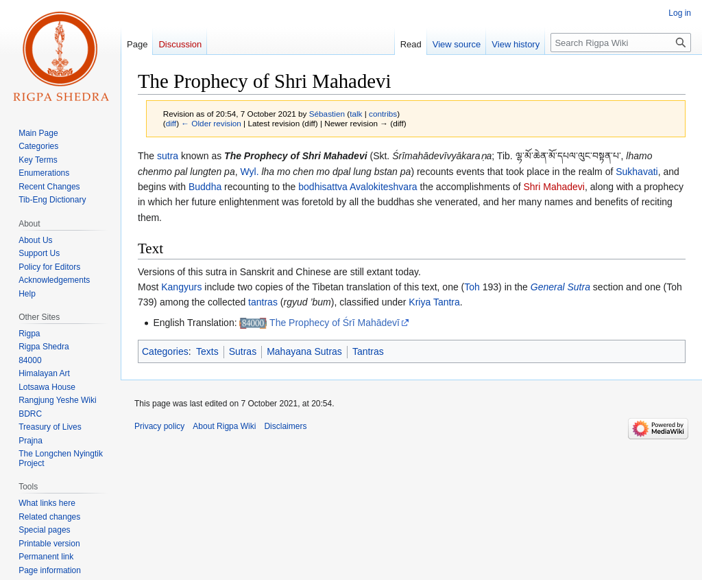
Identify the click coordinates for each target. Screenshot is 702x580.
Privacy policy (159, 426)
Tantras (368, 351)
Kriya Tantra (434, 302)
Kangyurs (181, 286)
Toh (472, 286)
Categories (165, 351)
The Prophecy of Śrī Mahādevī (334, 322)
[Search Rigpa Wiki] (620, 42)
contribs (383, 113)
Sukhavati (636, 171)
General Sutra (560, 286)
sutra (167, 155)
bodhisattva (323, 186)
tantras (263, 302)
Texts (207, 351)
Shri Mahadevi (554, 186)
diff (171, 123)
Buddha (205, 186)
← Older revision (211, 123)
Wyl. (249, 171)
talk (356, 113)
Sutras (242, 351)
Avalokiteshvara (383, 186)
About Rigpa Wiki (224, 426)
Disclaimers (285, 426)
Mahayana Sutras (304, 351)
